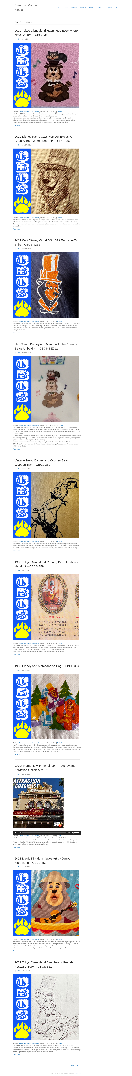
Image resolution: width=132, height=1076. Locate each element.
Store (99, 7)
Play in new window (25, 112)
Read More (16, 125)
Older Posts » (75, 1065)
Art (104, 7)
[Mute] (73, 833)
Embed (59, 112)
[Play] (16, 833)
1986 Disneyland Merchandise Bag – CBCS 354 (47, 666)
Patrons (91, 7)
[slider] (44, 832)
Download (35, 112)
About (58, 7)
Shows (65, 7)
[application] (47, 833)
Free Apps (83, 7)
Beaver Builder (79, 1073)
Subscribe (73, 7)
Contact (110, 7)
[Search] (116, 7)
